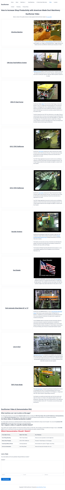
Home (12, 2)
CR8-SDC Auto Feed (38, 71)
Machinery (22, 2)
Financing (13, 6)
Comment (3, 459)
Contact (57, 2)
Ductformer (5, 4)
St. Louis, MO (49, 16)
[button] (24, 2)
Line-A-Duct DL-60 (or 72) (41, 354)
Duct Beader (58, 279)
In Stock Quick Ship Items (40, 2)
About (16, 2)
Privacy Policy (19, 6)
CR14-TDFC (41, 192)
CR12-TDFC (41, 151)
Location (52, 2)
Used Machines (29, 2)
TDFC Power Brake (39, 388)
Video (48, 2)
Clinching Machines (49, 41)
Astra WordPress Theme (41, 487)
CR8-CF (43, 104)
